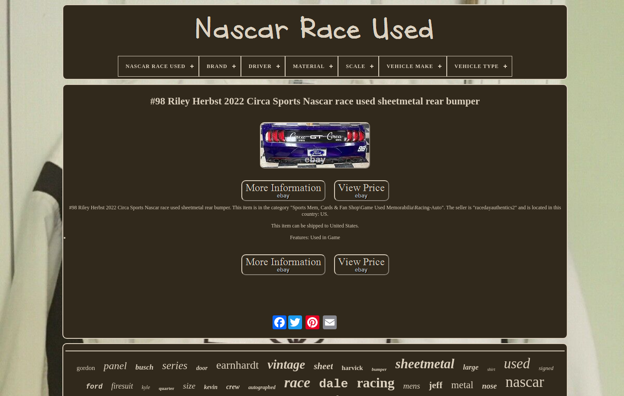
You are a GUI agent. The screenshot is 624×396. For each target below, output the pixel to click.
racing (375, 382)
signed (546, 368)
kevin (211, 387)
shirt (491, 369)
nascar (524, 381)
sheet (323, 366)
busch (145, 367)
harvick (352, 367)
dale (333, 384)
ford (94, 387)
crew (233, 386)
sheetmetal (424, 363)
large (471, 367)
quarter (166, 388)
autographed (262, 387)
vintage (286, 364)
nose (489, 386)
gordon (86, 367)
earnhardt (237, 365)
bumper (379, 369)
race (297, 382)
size (189, 385)
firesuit (122, 386)
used (517, 363)
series (174, 365)
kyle (146, 387)
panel (115, 365)
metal (462, 385)
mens (411, 385)
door (202, 368)
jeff (436, 385)
